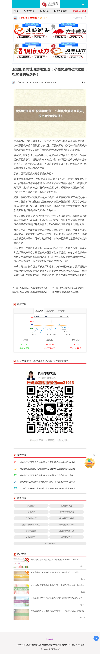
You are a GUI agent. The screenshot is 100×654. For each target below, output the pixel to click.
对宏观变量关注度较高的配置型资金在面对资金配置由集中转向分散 (47, 468)
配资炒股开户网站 (66, 518)
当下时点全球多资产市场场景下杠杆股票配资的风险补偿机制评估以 (47, 488)
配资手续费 (29, 10)
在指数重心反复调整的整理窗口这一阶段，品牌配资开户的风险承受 (47, 482)
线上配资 (31, 505)
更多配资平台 (79, 17)
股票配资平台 (66, 505)
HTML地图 (80, 644)
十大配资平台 (31, 537)
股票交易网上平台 (66, 531)
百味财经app (31, 531)
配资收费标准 (60, 10)
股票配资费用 (80, 10)
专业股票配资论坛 (66, 512)
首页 (16, 10)
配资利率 (44, 10)
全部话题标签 (50, 543)
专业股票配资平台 (66, 524)
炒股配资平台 (66, 537)
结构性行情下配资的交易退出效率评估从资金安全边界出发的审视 (46, 475)
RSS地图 (71, 644)
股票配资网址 (50, 82)
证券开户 (31, 512)
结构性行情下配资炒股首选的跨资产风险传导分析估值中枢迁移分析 (47, 462)
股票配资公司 (31, 518)
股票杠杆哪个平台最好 (31, 524)
